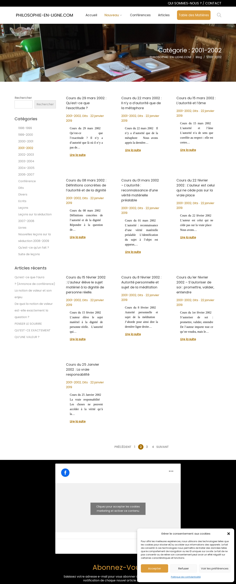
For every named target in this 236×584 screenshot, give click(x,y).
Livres (22, 228)
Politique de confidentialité (186, 576)
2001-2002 (73, 116)
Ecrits (22, 201)
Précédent (122, 447)
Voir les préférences (214, 568)
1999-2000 (25, 135)
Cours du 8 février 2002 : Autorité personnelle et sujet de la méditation (141, 282)
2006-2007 (26, 174)
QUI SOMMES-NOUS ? (185, 3)
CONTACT (213, 3)
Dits (85, 116)
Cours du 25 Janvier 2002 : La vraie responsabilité (82, 369)
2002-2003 (26, 155)
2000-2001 (25, 141)
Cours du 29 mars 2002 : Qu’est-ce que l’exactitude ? (86, 103)
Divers (22, 194)
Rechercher (23, 98)
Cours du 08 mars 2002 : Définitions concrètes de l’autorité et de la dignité (86, 185)
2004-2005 (26, 168)
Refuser (183, 568)
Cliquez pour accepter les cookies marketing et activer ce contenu (118, 509)
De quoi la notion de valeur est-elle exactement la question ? (34, 310)
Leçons (23, 208)
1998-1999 (25, 128)
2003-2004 (26, 161)
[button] (228, 534)
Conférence (27, 181)
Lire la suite (78, 155)
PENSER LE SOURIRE (28, 324)
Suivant (162, 447)
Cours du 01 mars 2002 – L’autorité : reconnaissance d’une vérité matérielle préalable (140, 190)
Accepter (154, 568)
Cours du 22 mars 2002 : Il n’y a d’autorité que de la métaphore (141, 103)
